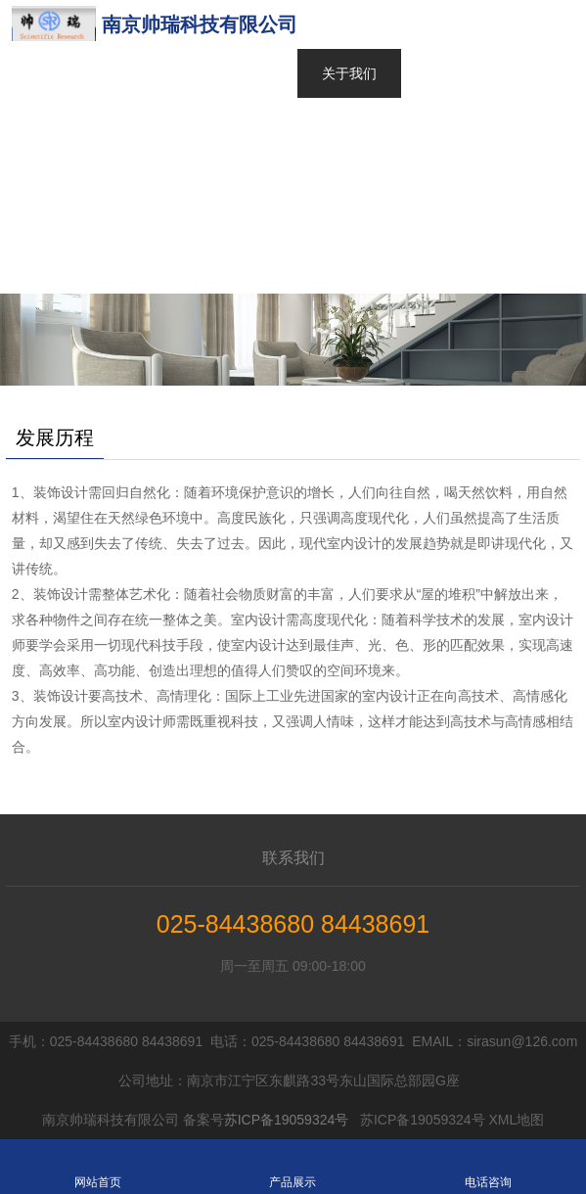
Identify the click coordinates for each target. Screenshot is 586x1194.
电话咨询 (487, 1166)
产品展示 (292, 1166)
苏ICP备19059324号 (286, 1119)
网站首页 (349, 24)
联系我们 (293, 858)
